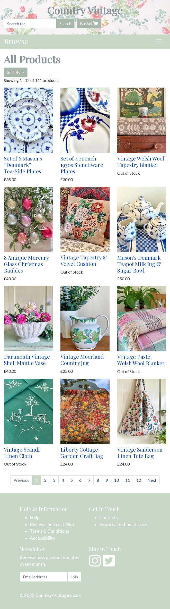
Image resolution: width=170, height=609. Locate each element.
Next (151, 480)
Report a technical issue (123, 524)
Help (35, 517)
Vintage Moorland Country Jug (82, 359)
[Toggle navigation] (158, 42)
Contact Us (110, 517)
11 (127, 480)
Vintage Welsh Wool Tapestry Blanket (140, 161)
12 (138, 480)
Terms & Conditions (49, 531)
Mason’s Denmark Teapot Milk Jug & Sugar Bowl (139, 264)
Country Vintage (85, 10)
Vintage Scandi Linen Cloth (22, 452)
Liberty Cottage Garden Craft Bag (81, 452)
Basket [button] (89, 23)
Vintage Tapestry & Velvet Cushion (83, 260)
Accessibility (42, 538)
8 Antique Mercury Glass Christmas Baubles (26, 264)
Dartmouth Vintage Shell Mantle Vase (27, 359)
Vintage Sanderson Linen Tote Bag (140, 452)
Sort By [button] (14, 72)
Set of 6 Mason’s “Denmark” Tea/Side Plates (23, 165)
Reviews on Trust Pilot (52, 524)
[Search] (30, 23)
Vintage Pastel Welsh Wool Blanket (140, 360)
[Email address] (44, 577)
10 (116, 480)
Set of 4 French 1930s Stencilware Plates (81, 165)
